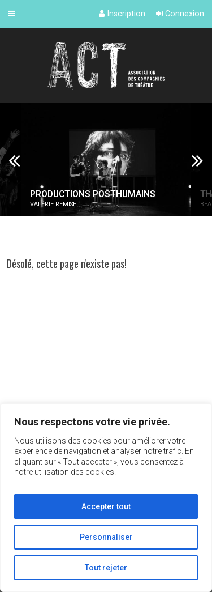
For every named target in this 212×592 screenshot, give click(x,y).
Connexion (180, 14)
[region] (106, 497)
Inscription (122, 14)
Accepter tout (106, 506)
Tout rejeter (106, 567)
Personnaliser (106, 537)
